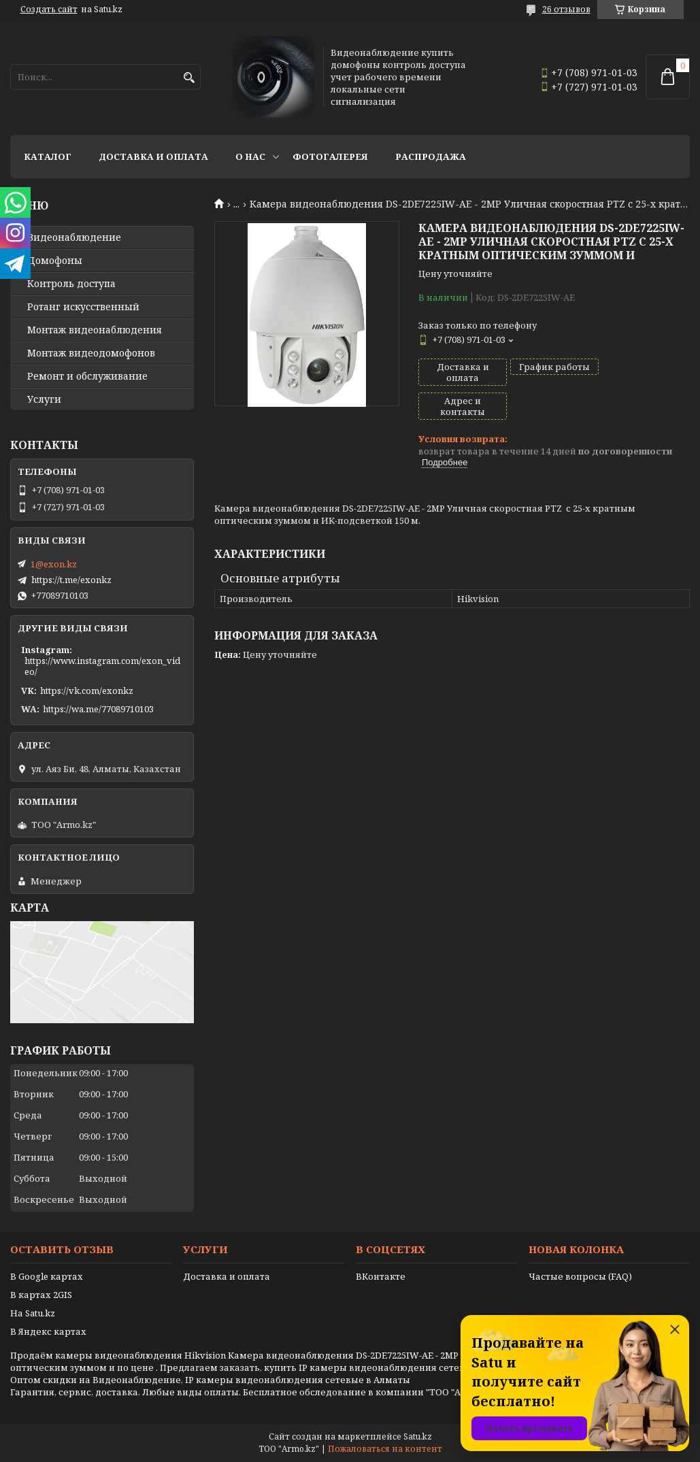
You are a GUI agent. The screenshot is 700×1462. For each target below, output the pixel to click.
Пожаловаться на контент (385, 1449)
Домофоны (54, 260)
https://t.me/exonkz (71, 580)
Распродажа (430, 156)
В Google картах (46, 1276)
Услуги (44, 399)
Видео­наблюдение (74, 237)
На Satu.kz (32, 1313)
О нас (250, 156)
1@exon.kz (54, 564)
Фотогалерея (330, 156)
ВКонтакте (380, 1276)
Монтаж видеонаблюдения (94, 330)
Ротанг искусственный (83, 307)
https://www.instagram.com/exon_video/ (102, 666)
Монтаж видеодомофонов (91, 353)
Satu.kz (417, 1436)
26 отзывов (566, 9)
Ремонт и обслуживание (87, 376)
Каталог (47, 156)
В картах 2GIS (41, 1295)
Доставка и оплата (153, 156)
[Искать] (189, 78)
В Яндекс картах (48, 1331)
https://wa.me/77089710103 (98, 708)
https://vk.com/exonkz (86, 690)
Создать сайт (49, 9)
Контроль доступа (71, 284)
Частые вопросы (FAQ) (580, 1276)
